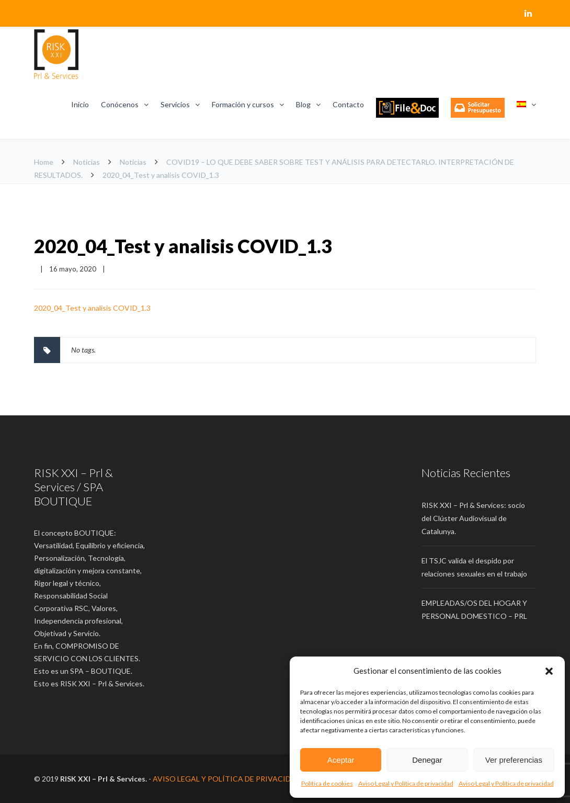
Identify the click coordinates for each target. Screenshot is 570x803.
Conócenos (120, 104)
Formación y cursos (243, 104)
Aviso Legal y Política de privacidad (405, 783)
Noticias (86, 161)
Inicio (80, 104)
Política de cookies (327, 783)
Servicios (175, 104)
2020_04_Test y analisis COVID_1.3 (183, 245)
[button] (549, 671)
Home (43, 161)
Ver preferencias (513, 759)
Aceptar (341, 759)
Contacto (348, 104)
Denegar (427, 759)
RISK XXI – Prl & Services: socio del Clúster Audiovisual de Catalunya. (473, 518)
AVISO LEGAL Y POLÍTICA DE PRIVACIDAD (227, 778)
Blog (303, 104)
